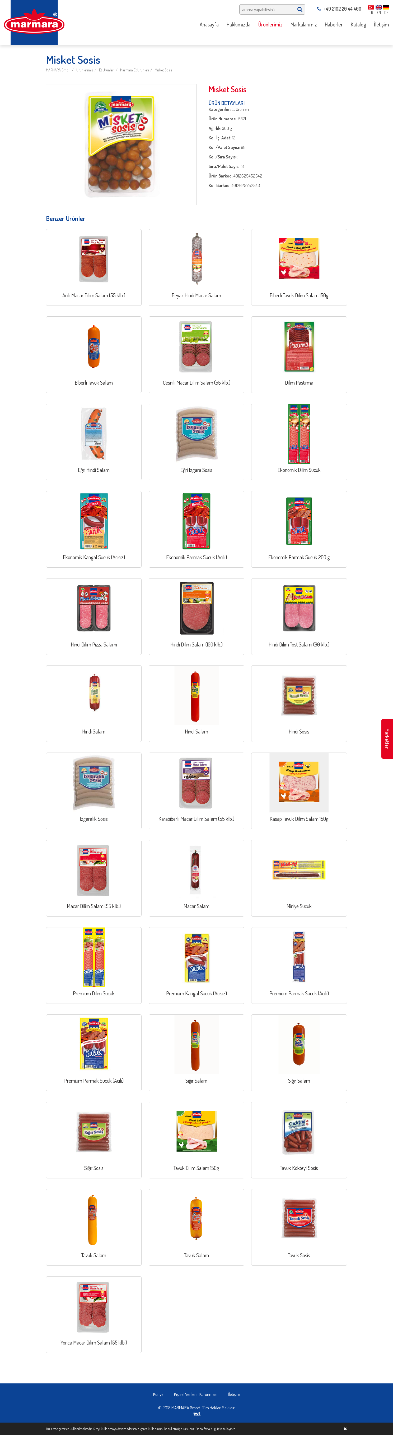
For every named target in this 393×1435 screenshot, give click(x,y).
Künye (158, 1394)
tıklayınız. (229, 1429)
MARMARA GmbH (58, 70)
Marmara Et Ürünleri (134, 70)
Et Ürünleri (106, 70)
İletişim (234, 1394)
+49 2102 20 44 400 (339, 9)
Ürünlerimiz (84, 70)
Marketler (387, 738)
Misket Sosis (163, 70)
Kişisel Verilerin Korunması (195, 1394)
